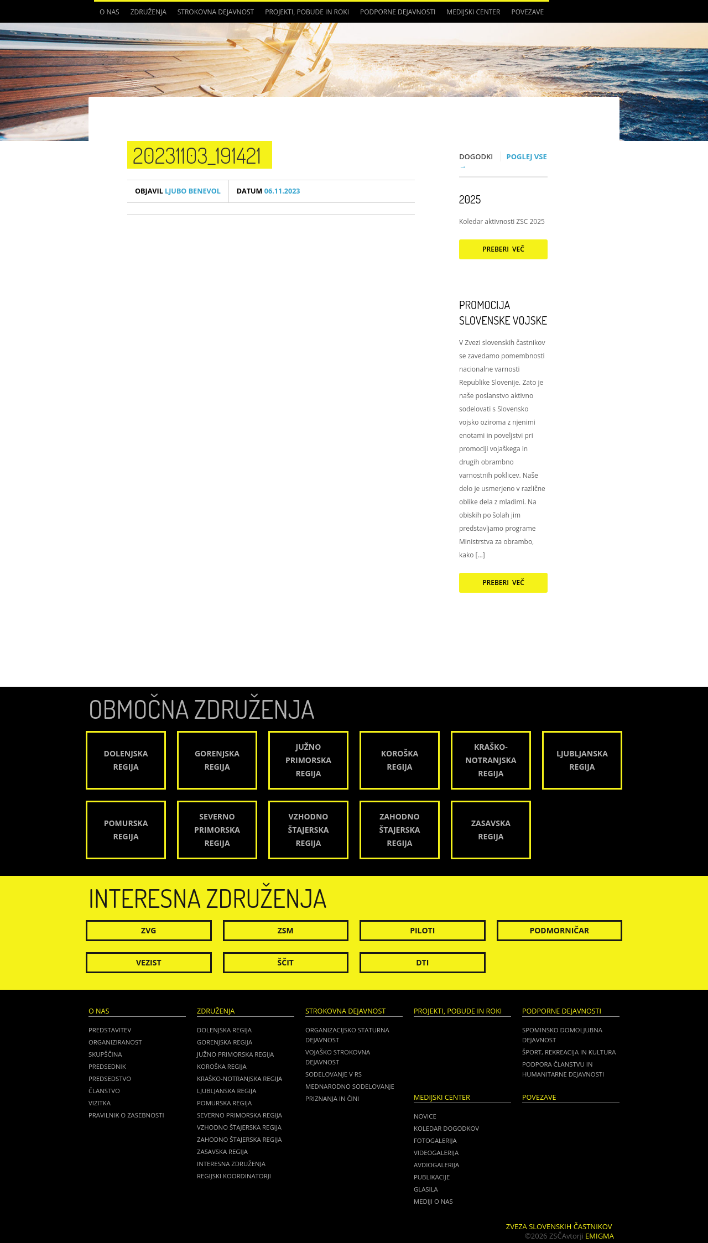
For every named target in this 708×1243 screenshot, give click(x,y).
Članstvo (104, 1091)
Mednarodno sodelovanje (349, 1086)
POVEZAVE (527, 12)
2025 (470, 199)
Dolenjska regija (224, 1030)
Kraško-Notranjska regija (239, 1078)
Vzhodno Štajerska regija (239, 1127)
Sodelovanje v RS (333, 1074)
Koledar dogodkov (446, 1128)
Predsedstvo (109, 1078)
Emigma (599, 1236)
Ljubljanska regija (226, 1091)
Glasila (426, 1189)
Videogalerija (436, 1152)
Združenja (148, 12)
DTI (422, 962)
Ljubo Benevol (178, 191)
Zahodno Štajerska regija (239, 1139)
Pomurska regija (224, 1103)
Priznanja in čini (332, 1098)
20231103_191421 (197, 155)
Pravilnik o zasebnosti (126, 1115)
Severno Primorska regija (239, 1115)
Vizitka (99, 1103)
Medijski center (473, 12)
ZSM (286, 930)
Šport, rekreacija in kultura (569, 1052)
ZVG (148, 930)
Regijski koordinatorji (234, 1176)
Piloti (422, 930)
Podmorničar (559, 930)
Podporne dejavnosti (397, 12)
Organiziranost (115, 1042)
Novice (425, 1116)
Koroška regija (222, 1066)
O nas (109, 12)
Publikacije (432, 1177)
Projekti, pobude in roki (307, 12)
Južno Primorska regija (235, 1054)
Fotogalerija (435, 1140)
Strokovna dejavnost (216, 12)
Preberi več (503, 249)
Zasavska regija (222, 1151)
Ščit (286, 962)
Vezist (149, 962)
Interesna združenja (231, 1164)
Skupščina (105, 1054)
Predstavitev (109, 1030)
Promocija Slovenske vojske (503, 312)
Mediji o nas (433, 1201)
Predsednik (107, 1066)
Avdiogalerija (436, 1165)
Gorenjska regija (224, 1042)
